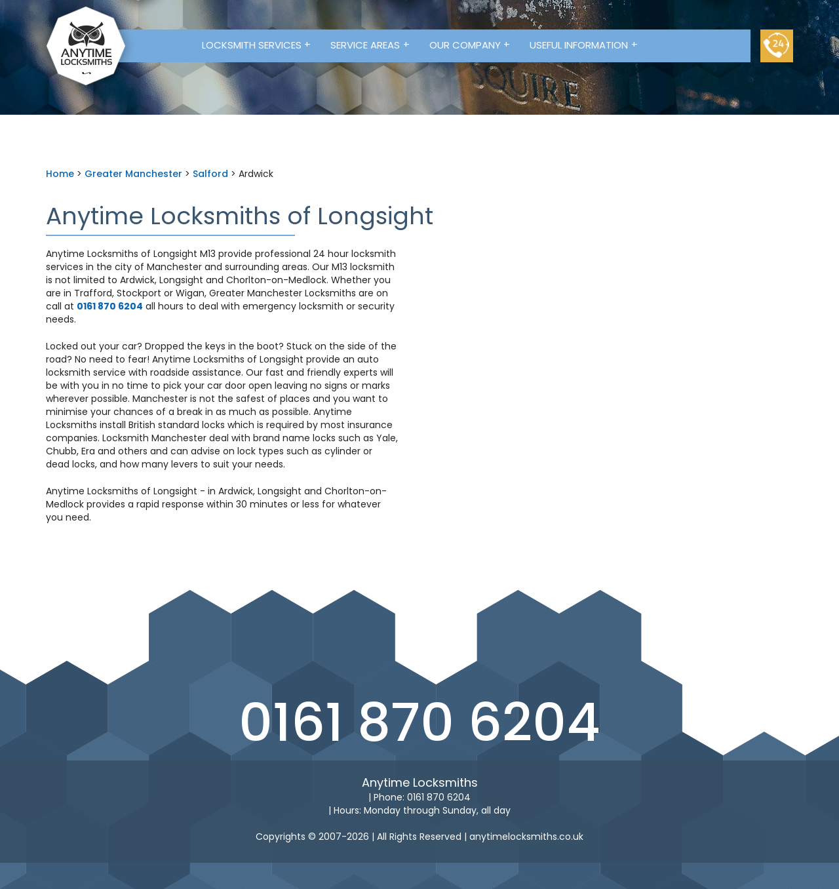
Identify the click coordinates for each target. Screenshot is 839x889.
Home (60, 173)
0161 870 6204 (419, 722)
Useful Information (584, 44)
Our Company (470, 44)
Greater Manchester (133, 173)
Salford (210, 173)
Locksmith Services (256, 44)
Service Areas (370, 44)
